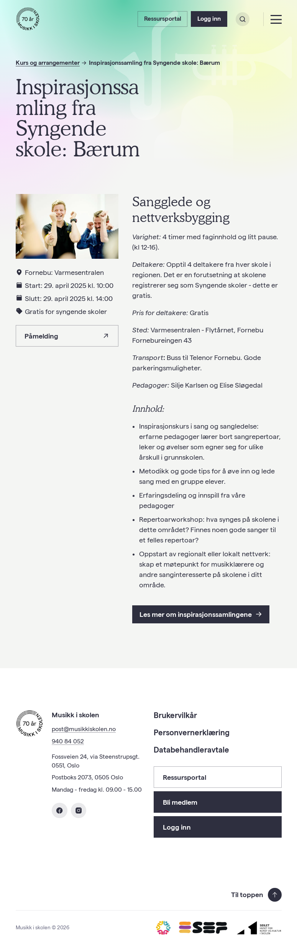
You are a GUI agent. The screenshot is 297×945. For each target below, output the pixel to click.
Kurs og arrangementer (48, 62)
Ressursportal (162, 18)
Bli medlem (180, 802)
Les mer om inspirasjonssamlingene (200, 614)
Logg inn (209, 18)
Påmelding (67, 336)
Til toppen (256, 895)
